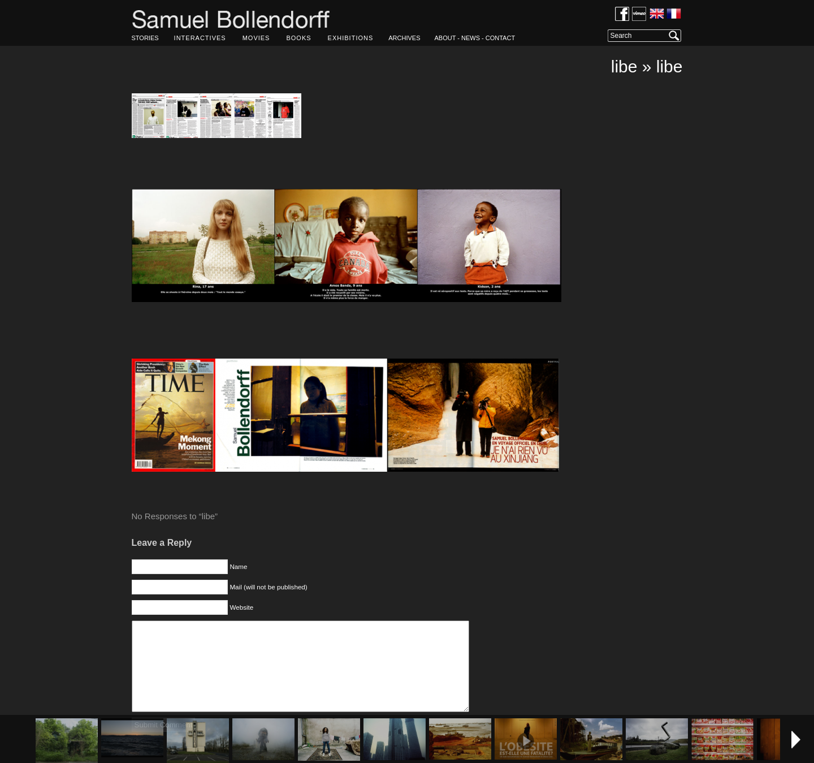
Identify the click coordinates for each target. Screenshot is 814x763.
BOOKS (298, 38)
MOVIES (256, 38)
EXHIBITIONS (351, 38)
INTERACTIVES (200, 38)
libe (624, 66)
